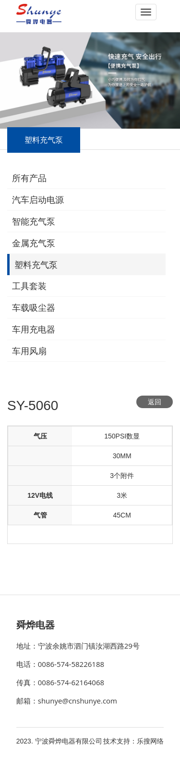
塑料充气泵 (36, 265)
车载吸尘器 (33, 308)
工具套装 (29, 286)
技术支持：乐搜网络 (133, 741)
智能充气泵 (33, 221)
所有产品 (29, 178)
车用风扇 (29, 351)
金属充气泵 (33, 243)
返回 (154, 402)
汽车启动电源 (38, 200)
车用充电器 (33, 329)
